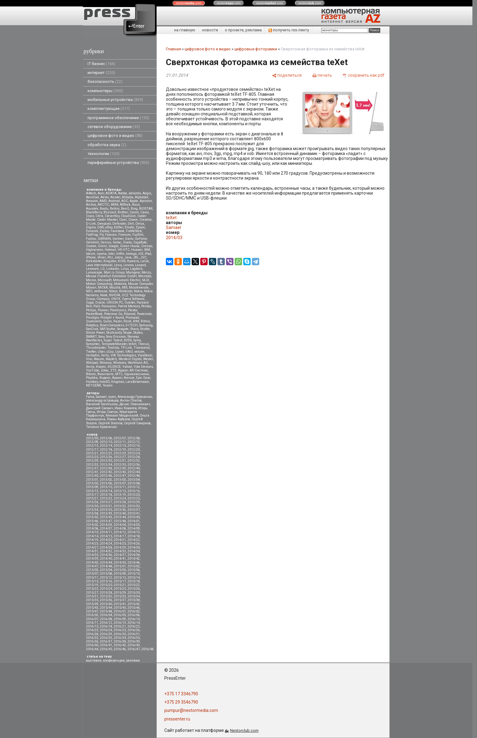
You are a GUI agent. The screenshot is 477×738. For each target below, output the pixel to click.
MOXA (103, 287)
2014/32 (106, 551)
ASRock (125, 205)
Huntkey (92, 382)
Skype (127, 333)
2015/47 (92, 611)
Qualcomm (94, 321)
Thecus (143, 344)
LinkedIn (112, 269)
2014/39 (92, 559)
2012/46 (106, 476)
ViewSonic (145, 355)
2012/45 (92, 476)
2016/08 (106, 619)
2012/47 (120, 476)
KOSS (122, 261)
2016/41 (106, 645)
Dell (131, 224)
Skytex (138, 333)
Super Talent (113, 340)
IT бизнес (101, 63)
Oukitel (129, 303)
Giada (127, 242)
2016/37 (106, 641)
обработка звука (107, 144)
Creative (145, 220)
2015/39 (92, 604)
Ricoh (127, 321)
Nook (104, 295)
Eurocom (92, 231)
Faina (90, 397)
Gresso (146, 246)
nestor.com (188, 3)
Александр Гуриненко (135, 397)
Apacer (117, 378)
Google (113, 246)
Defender (119, 224)
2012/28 (133, 457)
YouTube (92, 370)
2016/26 (133, 630)
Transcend (142, 348)
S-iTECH (132, 325)
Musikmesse (139, 287)
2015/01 (120, 566)
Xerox (90, 367)
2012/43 (120, 472)
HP (119, 250)
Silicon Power (95, 333)
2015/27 (92, 593)
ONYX (115, 299)
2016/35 (133, 638)
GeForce (141, 239)
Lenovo (128, 265)
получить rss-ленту (288, 30)
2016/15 (92, 626)
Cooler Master (107, 220)
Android (114, 201)
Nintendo (125, 291)
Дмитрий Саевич (99, 408)
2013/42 (92, 517)
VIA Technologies (123, 355)
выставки (93, 660)
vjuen (112, 397)
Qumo (107, 321)
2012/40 (133, 468)
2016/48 (147, 649)
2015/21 (120, 585)
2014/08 (120, 528)
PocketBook (94, 314)
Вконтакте (105, 374)
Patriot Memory (129, 306)
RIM (136, 321)
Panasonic (108, 306)
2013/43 (106, 517)
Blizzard (110, 212)
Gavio (129, 239)
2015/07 (92, 574)
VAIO (129, 352)
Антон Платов (131, 400)
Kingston (110, 261)
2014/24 (106, 544)
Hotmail (110, 250)
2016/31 (133, 634)
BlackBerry (94, 212)
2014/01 (133, 521)
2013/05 (92, 483)
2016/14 (133, 623)
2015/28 (106, 593)
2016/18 (106, 626)
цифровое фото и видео (115, 135)
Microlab (144, 276)
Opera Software (133, 299)
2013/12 (133, 487)
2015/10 (133, 574)
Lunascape (94, 272)
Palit (96, 306)
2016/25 (120, 630)
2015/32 (106, 596)
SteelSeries (94, 340)
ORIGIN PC (115, 303)
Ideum (90, 254)
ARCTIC (103, 205)
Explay (104, 231)
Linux (125, 269)
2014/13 (133, 532)
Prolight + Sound (112, 318)
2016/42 (120, 645)
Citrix (99, 216)
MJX (145, 280)
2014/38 (133, 555)
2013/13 (92, 491)
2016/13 (120, 623)
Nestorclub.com (244, 730)
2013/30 (92, 506)
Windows (119, 363)
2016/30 (120, 634)
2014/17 (120, 536)
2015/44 (106, 608)
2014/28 (106, 548)
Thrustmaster (96, 348)
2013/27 (106, 502)
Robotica (92, 325)
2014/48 (106, 566)
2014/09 (133, 528)
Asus (136, 205)
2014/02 (92, 525)
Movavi (91, 287)
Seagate (123, 329)
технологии (103, 153)
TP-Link (126, 348)
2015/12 (106, 578)
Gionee (91, 246)
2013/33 (133, 506)
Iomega (131, 254)
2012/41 (92, 472)
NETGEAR (93, 385)
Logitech (136, 269)
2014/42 (133, 559)
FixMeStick (134, 231)
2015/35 (92, 600)
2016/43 (133, 645)
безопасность (105, 81)
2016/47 (133, 649)
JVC (143, 257)
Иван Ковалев (126, 408)
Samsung (146, 325)
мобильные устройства (115, 99)
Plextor (132, 310)
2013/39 (106, 513)
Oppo (90, 303)
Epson (140, 227)
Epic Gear (143, 378)
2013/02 (106, 480)
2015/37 (120, 600)
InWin (120, 254)
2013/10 (106, 487)
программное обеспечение (118, 117)
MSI (124, 287)
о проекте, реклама (243, 30)
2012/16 (133, 446)
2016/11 (92, 623)
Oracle (100, 303)
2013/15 (120, 491)
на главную (184, 30)
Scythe (110, 329)
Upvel (119, 352)
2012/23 (120, 453)
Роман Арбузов (118, 419)
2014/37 (120, 555)
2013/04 (133, 480)
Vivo (89, 359)
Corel (123, 220)
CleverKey (112, 216)
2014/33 (120, 551)
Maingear (133, 272)
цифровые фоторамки (255, 49)
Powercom (144, 314)
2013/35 (106, 510)
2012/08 (133, 438)
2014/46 (133, 563)
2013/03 (120, 480)
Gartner (117, 239)
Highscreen (94, 250)
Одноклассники (136, 374)
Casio (144, 212)
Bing (134, 209)
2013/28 (120, 502)
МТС (119, 374)
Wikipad (92, 363)
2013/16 (133, 491)
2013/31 (106, 506)
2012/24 (133, 453)
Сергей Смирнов (137, 423)
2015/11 (92, 578)
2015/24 (106, 589)
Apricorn (146, 201)
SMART (91, 337)
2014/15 (106, 536)
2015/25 (120, 589)
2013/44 (120, 517)
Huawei (137, 250)
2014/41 (120, 559)
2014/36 (106, 555)
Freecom (124, 235)
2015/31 (92, 596)
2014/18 (133, 536)
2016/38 (120, 641)
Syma (137, 340)
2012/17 (92, 450)
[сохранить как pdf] (363, 75)
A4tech (91, 193)
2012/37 (92, 468)
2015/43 (92, 608)
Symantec (93, 344)
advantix (135, 193)
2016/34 (120, 638)
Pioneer (103, 310)
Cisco (90, 216)
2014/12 (120, 532)
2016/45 (106, 649)
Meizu (146, 272)
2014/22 (133, 540)
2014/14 (92, 536)
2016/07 (92, 619)
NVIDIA (114, 295)
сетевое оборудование (114, 126)
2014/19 (92, 540)
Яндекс (105, 378)
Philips (91, 310)
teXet (132, 344)
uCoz (110, 352)
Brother (123, 212)
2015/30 (133, 593)
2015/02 (133, 566)
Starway (133, 337)
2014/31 (92, 551)
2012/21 (92, 453)
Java (127, 257)
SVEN (128, 340)
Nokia (138, 291)
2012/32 (133, 461)
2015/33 (120, 596)
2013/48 (120, 521)
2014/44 (106, 563)
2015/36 (106, 600)
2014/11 (106, 532)
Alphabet (141, 197)
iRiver (101, 257)
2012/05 (92, 438)
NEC (89, 291)
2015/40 (106, 604)
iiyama (102, 254)
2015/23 (92, 589)
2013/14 (106, 491)
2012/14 (106, 446)
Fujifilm (137, 235)
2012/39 (120, 468)
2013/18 (106, 495)
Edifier (118, 227)
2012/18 (106, 450)
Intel (111, 254)
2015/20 (106, 585)
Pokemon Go (113, 314)
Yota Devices (143, 367)
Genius (105, 242)
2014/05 (133, 525)
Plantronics (118, 310)
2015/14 (133, 578)
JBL (136, 257)
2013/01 (92, 480)
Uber (101, 352)
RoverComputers (112, 325)
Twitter (91, 352)
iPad (148, 254)
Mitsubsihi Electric (127, 280)
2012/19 (120, 450)
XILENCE (114, 367)
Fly (102, 235)
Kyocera (133, 261)
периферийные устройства (118, 162)
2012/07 (120, 438)
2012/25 (92, 457)
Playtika (92, 378)
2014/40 (106, 559)
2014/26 (133, 544)
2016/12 (106, 623)
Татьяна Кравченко (101, 427)
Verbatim (93, 355)
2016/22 (133, 626)
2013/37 (133, 510)
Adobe (122, 193)
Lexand (140, 265)
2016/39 (133, 641)
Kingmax (117, 382)
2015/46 (133, 608)
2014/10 (92, 532)
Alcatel (115, 197)
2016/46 (120, 649)
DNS (100, 227)
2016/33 (106, 638)
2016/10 (133, 619)
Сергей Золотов (110, 423)
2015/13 (120, 578)
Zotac (105, 370)
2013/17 (92, 495)
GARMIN (104, 239)
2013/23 (106, 498)
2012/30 (106, 461)
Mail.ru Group (114, 272)
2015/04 (106, 570)
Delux (139, 224)
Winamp (105, 363)
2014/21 (120, 540)
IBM (147, 250)
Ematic (130, 227)
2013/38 (92, 513)
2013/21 (92, 498)
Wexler (148, 359)
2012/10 (106, 442)
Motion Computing (99, 284)
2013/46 (92, 521)
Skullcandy (114, 333)
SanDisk (92, 329)
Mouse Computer (140, 284)
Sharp (134, 329)
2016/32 (92, 638)
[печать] (322, 75)
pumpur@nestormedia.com (191, 710)
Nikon (113, 291)
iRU (110, 257)
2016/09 (120, 619)
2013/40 (120, 513)
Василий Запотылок (102, 404)
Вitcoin (91, 374)
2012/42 (106, 472)
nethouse (101, 291)
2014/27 (92, 548)
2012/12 (133, 442)
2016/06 (133, 615)
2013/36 (120, 510)
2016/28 (92, 634)
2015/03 (92, 570)
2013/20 (133, 495)
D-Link (91, 224)
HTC (126, 250)
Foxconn (111, 235)
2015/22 (133, 585)
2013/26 (92, 502)
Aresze (129, 378)
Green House (130, 246)
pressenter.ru (177, 719)
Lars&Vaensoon (137, 382)
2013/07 (120, 483)
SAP (102, 329)
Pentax (146, 306)
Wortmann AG (138, 363)
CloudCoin (128, 216)
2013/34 (92, 510)
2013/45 (133, 517)
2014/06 (92, 528)
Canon (134, 212)
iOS (140, 254)
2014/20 (106, 540)
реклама (133, 660)
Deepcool (104, 224)
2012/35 (120, 465)
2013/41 (133, 513)
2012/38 (106, 468)
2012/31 (120, 461)
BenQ (125, 209)
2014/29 (120, 548)
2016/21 (120, 626)
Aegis (147, 193)
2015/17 (120, 581)
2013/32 (120, 506)
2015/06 (133, 570)
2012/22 (106, 453)
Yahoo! (127, 367)
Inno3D (105, 382)
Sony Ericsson (116, 337)
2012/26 (106, 457)
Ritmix (145, 321)
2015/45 (120, 608)
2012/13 (92, 446)
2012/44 (133, 472)
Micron (91, 280)
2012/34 (106, 465)
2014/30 (133, 548)
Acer (101, 193)
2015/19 (92, 585)
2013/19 (120, 495)
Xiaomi (101, 367)
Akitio (104, 197)
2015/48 (106, 611)
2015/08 (106, 574)
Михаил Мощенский (122, 416)
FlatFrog (92, 235)
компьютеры (105, 90)
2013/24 (120, 498)
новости (210, 30)
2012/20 (133, 450)
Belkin (114, 209)
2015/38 (133, 600)
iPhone (91, 257)
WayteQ (111, 359)
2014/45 (120, 563)
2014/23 (92, 544)
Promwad (132, 318)
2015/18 (133, 581)
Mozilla (114, 287)
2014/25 (120, 544)
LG (102, 269)
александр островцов (102, 400)
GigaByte (140, 242)
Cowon (133, 220)
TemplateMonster (114, 344)
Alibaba (127, 197)
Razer (117, 321)
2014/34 (133, 551)
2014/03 (106, 525)
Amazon (92, 201)
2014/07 (106, 528)
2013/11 (120, 487)
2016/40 (92, 645)
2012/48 (133, 476)
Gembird (92, 242)
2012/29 (92, 461)
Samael (101, 397)
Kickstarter (94, 261)
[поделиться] (287, 75)
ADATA (111, 193)
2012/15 (120, 446)
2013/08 (133, 483)
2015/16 (106, 581)
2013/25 (133, 498)
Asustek (92, 209)
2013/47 (106, 521)
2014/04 (120, 525)
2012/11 (120, 442)
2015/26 (133, 589)
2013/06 (106, 483)
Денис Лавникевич (134, 404)
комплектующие (109, 108)
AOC (124, 201)
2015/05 (120, 570)
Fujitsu (91, 239)
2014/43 (92, 563)
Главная (173, 49)
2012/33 (92, 465)
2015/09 (120, 574)
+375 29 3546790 (181, 702)
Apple (134, 201)
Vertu (105, 355)
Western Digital (130, 359)
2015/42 (133, 604)
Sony (101, 337)
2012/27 (120, 457)
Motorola (120, 284)
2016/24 (106, 630)
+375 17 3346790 (181, 693)
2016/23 (92, 630)
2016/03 (92, 615)
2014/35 (92, 555)
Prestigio (92, 318)
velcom (139, 352)
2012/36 (133, 465)
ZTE (113, 370)
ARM (114, 205)
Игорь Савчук (107, 412)
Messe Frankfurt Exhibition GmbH (111, 276)
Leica (118, 265)
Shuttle (145, 329)
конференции (114, 660)
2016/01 (120, 611)
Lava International (99, 265)
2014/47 (92, 566)
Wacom (99, 359)
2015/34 (133, 596)
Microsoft (104, 280)
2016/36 (92, 641)
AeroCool (92, 197)
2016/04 (106, 615)
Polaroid (129, 314)
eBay (108, 227)
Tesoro (107, 385)
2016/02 (133, 611)
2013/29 (133, 502)
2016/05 (120, 615)
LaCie (144, 261)
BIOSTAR (146, 209)
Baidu (104, 209)
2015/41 (120, 604)
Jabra (118, 257)
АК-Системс (139, 370)
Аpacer (123, 370)
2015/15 (92, 581)
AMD (103, 201)
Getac (117, 242)
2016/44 (92, 649)
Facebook (117, 231)
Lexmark (92, 269)
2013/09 (92, 487)
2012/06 (106, 438)
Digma (91, 227)
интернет (101, 72)
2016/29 (106, 634)
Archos (91, 205)
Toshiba (113, 348)
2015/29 (120, 593)
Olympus (103, 299)
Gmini (102, 246)
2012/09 (92, 442)
